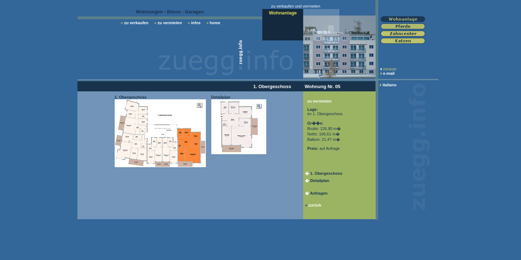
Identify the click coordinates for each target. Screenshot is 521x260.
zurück (314, 205)
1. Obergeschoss (326, 173)
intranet (390, 69)
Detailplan (319, 180)
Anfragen (318, 193)
